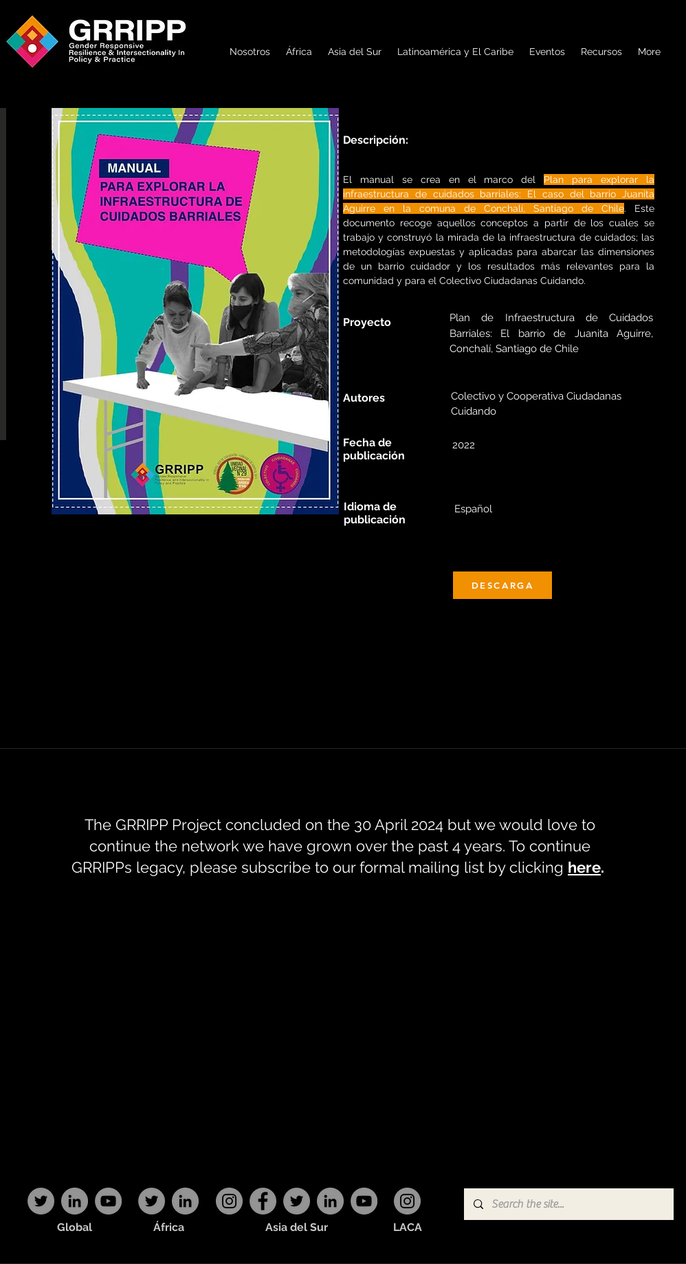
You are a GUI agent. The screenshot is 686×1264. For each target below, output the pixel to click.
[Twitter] (40, 1201)
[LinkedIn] (74, 1201)
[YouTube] (108, 1201)
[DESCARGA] (502, 585)
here (584, 867)
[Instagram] (229, 1201)
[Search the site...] (568, 1204)
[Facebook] (263, 1201)
